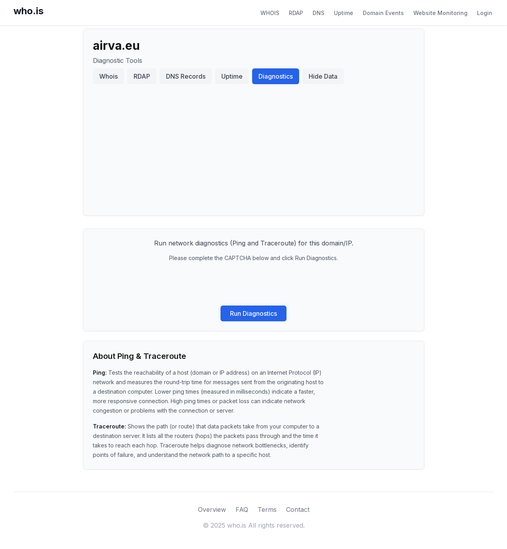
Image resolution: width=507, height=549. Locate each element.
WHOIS (269, 12)
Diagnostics (275, 76)
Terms (267, 509)
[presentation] (254, 283)
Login (484, 12)
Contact (297, 509)
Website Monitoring (440, 12)
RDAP (296, 12)
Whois (108, 76)
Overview (212, 509)
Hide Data (323, 76)
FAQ (242, 509)
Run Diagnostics (253, 313)
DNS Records (185, 76)
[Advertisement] (254, 146)
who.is (28, 11)
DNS (318, 12)
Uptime (343, 12)
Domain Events (383, 12)
